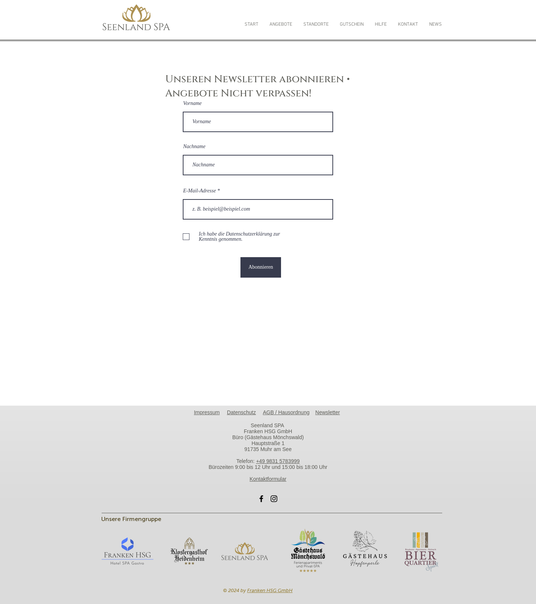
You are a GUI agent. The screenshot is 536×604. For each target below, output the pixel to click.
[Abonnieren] (260, 267)
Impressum (207, 412)
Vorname (192, 103)
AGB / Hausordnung (286, 412)
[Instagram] (273, 498)
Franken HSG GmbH (270, 590)
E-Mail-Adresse (200, 191)
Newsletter (327, 412)
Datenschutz (241, 412)
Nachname (194, 146)
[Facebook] (261, 498)
